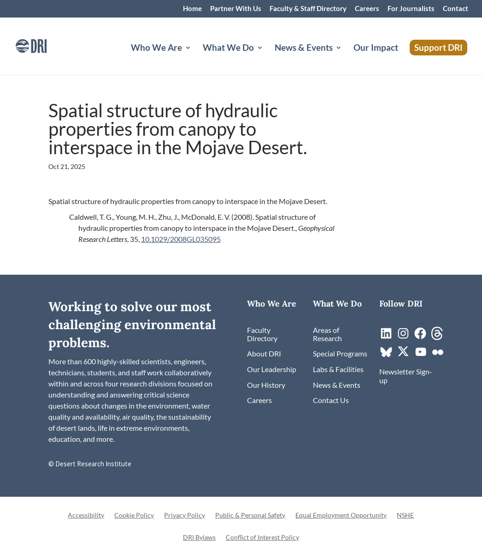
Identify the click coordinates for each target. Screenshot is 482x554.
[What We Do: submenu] (267, 58)
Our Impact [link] (375, 48)
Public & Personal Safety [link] (250, 515)
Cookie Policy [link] (134, 515)
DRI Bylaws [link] (199, 537)
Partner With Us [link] (235, 8)
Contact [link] (455, 8)
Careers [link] (367, 8)
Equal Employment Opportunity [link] (341, 515)
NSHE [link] (405, 515)
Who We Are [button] (156, 48)
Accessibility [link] (86, 515)
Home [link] (192, 8)
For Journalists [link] (411, 8)
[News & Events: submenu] (346, 58)
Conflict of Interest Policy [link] (262, 537)
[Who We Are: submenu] (195, 58)
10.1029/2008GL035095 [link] (181, 239)
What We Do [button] (228, 48)
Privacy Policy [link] (184, 515)
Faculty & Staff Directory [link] (308, 8)
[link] (43, 45)
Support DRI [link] (438, 47)
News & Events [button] (304, 48)
